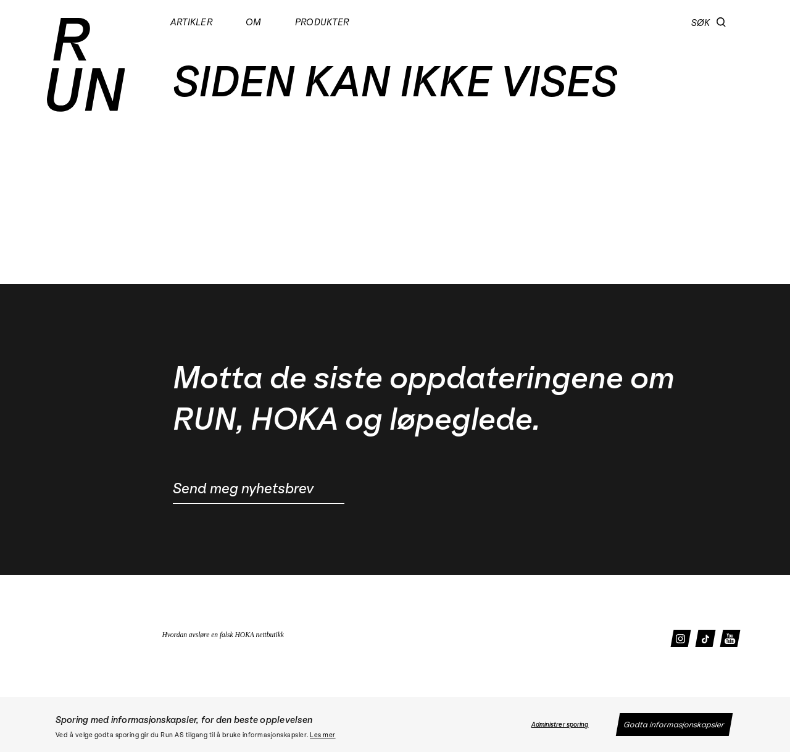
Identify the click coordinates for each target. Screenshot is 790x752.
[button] (721, 22)
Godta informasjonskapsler (674, 724)
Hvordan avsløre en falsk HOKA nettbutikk (223, 634)
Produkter (321, 22)
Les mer (323, 735)
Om (253, 22)
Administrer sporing (560, 725)
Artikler (191, 22)
